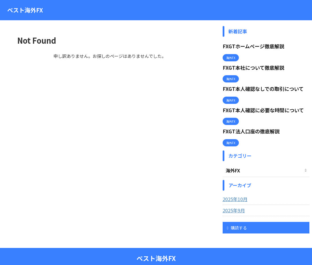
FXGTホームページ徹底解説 (250, 46)
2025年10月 (234, 189)
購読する (237, 217)
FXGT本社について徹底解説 (250, 65)
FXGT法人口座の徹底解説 (248, 122)
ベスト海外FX (25, 10)
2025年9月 (232, 200)
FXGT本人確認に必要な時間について (258, 103)
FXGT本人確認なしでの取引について (258, 84)
